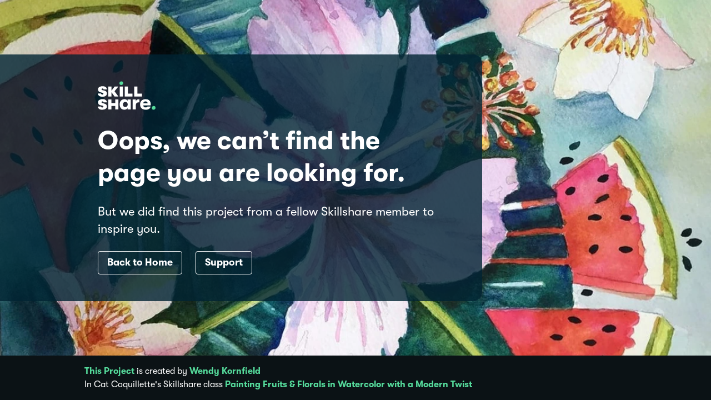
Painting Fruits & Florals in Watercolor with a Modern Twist (348, 384)
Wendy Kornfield (225, 371)
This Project (109, 371)
